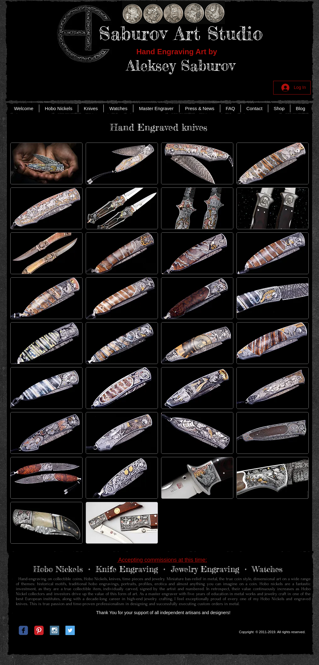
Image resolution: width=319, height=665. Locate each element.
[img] (122, 523)
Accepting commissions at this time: (162, 560)
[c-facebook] (23, 630)
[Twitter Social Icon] (70, 630)
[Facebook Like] (159, 632)
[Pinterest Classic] (39, 630)
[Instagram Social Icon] (54, 630)
